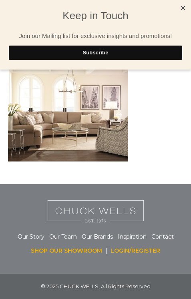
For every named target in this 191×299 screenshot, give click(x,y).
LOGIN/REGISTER (135, 250)
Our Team (63, 236)
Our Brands (97, 236)
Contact (162, 236)
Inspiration (134, 236)
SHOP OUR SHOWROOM (66, 250)
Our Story (31, 236)
